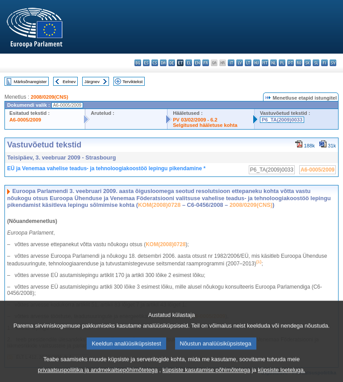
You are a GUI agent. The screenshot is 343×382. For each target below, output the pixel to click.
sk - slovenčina (307, 62)
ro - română (299, 62)
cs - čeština (154, 62)
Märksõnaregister (30, 81)
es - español (146, 62)
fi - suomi (324, 62)
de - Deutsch (171, 62)
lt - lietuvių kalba (248, 62)
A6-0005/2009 (25, 119)
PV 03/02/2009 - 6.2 (195, 119)
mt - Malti (265, 62)
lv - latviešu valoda (239, 62)
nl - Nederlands (273, 62)
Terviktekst (132, 81)
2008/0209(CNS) (49, 97)
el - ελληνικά (188, 62)
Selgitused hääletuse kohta (205, 125)
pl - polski (282, 62)
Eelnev (69, 81)
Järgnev (92, 81)
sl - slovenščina (316, 62)
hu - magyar (256, 62)
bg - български (137, 62)
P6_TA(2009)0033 (282, 119)
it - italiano (231, 62)
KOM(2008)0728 (159, 204)
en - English (197, 62)
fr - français (205, 62)
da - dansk (163, 62)
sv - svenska (333, 62)
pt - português (290, 62)
